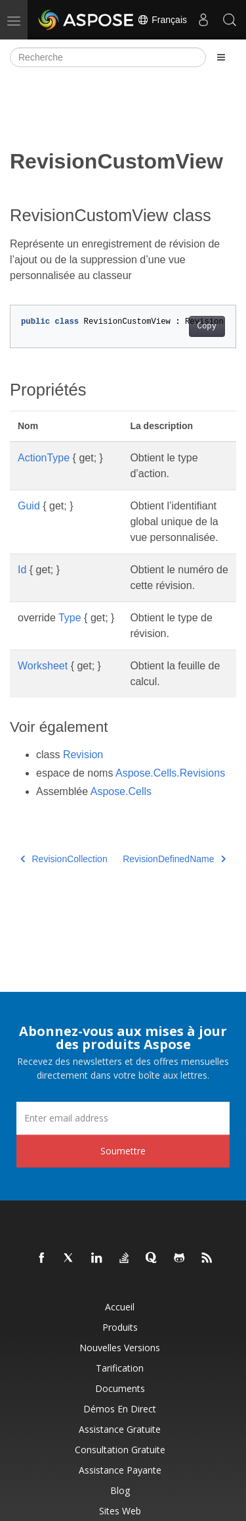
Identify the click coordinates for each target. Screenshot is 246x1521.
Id (22, 569)
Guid (29, 505)
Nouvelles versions (119, 1347)
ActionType (44, 457)
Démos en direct (119, 1409)
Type (69, 617)
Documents (120, 1388)
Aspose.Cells (121, 791)
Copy (206, 326)
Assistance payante (120, 1470)
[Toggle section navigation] (221, 57)
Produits (120, 1327)
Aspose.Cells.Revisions (170, 773)
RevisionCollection (64, 859)
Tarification (120, 1368)
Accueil (119, 1307)
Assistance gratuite (120, 1429)
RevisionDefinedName (174, 859)
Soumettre (123, 1151)
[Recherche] (108, 57)
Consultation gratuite (120, 1449)
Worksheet (43, 665)
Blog (120, 1490)
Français (162, 20)
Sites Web (120, 1511)
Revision (83, 754)
